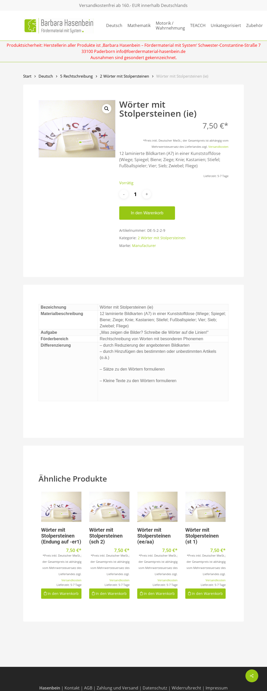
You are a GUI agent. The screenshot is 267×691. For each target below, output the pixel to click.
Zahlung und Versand (117, 688)
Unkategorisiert (226, 25)
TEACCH (198, 25)
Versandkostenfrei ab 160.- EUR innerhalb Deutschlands (133, 5)
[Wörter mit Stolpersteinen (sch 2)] (109, 507)
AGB (88, 688)
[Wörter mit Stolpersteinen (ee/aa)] (157, 507)
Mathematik (139, 25)
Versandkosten (218, 147)
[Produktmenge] (135, 194)
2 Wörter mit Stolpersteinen (124, 76)
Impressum (217, 688)
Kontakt (72, 688)
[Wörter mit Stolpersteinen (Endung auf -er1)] (61, 507)
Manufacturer (144, 245)
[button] (106, 108)
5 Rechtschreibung (76, 76)
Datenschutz (155, 688)
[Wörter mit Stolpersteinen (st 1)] (205, 507)
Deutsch (114, 25)
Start (27, 76)
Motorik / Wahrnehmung (170, 26)
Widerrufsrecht (186, 688)
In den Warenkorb (147, 213)
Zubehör (254, 25)
